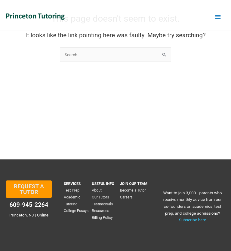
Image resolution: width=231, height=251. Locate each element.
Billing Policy (102, 218)
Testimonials (102, 204)
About (97, 190)
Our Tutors (100, 197)
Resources (100, 211)
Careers (126, 197)
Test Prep (71, 190)
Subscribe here (192, 219)
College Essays (76, 211)
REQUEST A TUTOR (29, 189)
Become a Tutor (133, 190)
